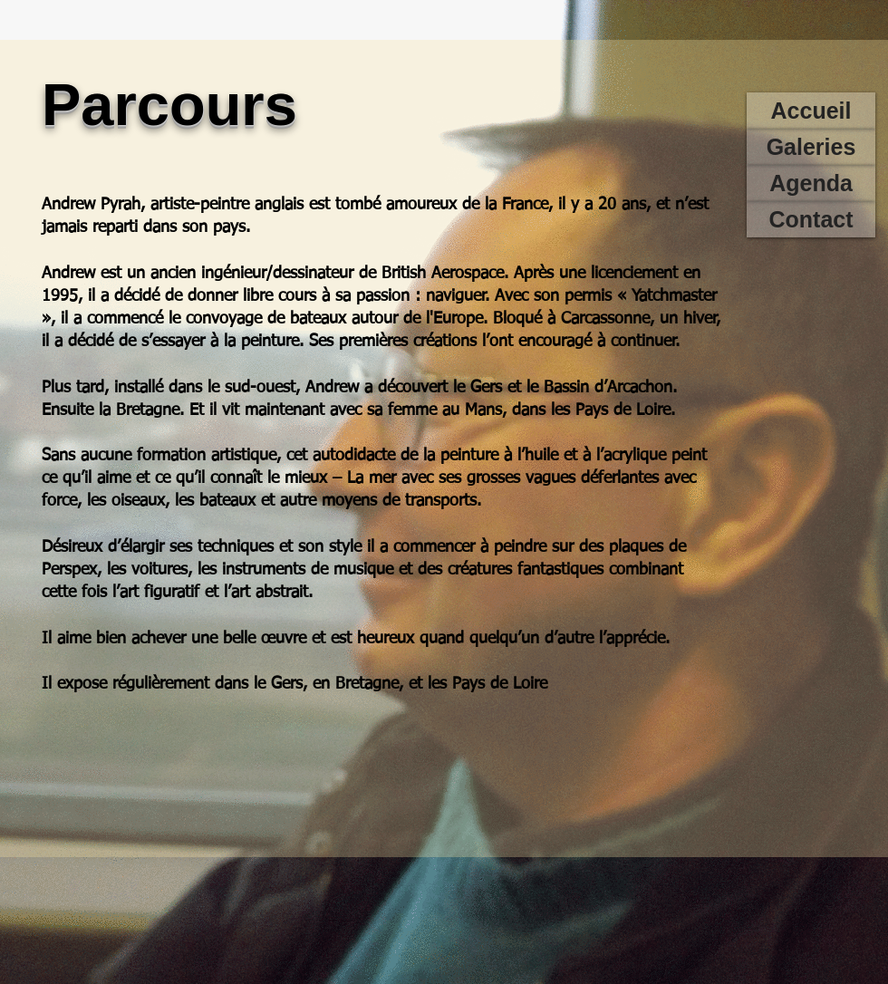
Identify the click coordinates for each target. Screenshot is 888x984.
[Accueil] (811, 110)
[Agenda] (811, 183)
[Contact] (811, 219)
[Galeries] (811, 147)
